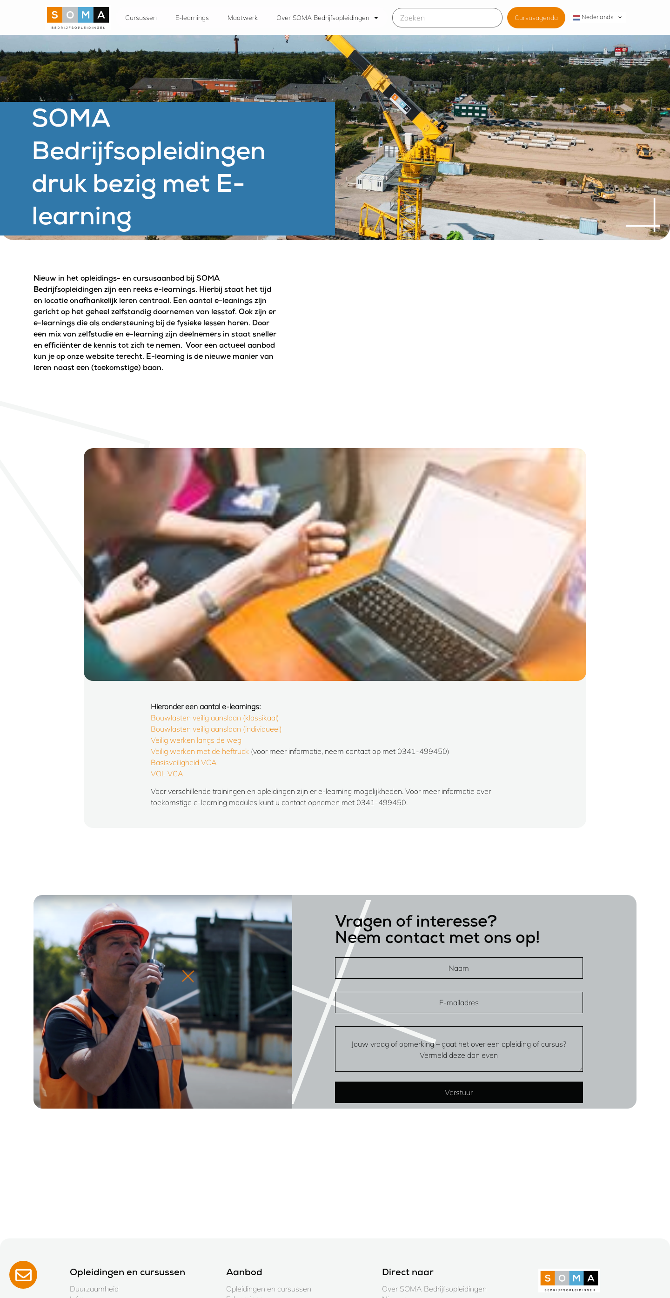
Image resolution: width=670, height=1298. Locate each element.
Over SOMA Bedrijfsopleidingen (327, 18)
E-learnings (192, 17)
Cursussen (141, 17)
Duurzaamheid (94, 1288)
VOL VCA (167, 773)
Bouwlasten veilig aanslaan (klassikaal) (215, 717)
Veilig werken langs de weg (196, 740)
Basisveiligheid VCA (184, 762)
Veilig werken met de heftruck (200, 751)
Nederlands (593, 17)
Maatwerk (243, 17)
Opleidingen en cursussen (268, 1288)
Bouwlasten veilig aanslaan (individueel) (216, 728)
